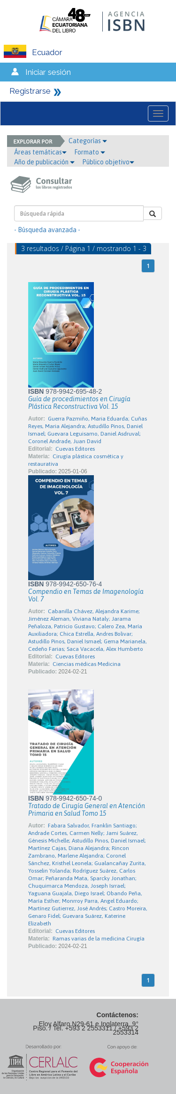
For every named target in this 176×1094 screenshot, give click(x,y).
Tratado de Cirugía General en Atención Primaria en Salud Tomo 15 (86, 809)
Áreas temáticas (40, 152)
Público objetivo (108, 162)
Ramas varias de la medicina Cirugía (99, 938)
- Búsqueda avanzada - (47, 230)
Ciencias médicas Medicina (87, 664)
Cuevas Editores (75, 449)
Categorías (88, 141)
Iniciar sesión (48, 72)
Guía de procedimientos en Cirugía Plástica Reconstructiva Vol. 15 (79, 402)
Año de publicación (44, 162)
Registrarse (30, 91)
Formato (89, 152)
